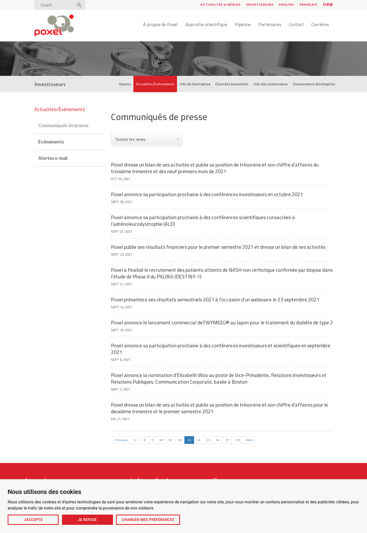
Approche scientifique (206, 25)
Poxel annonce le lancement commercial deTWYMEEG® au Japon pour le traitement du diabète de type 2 (222, 322)
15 (208, 440)
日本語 (328, 4)
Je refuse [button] (87, 520)
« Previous (121, 440)
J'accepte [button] (33, 520)
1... (135, 440)
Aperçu (125, 84)
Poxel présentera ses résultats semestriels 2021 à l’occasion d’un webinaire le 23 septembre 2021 (215, 299)
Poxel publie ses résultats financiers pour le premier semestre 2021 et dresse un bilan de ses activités (218, 247)
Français (308, 4)
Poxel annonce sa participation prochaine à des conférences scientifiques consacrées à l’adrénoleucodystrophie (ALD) (203, 220)
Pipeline (243, 25)
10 (160, 440)
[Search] (55, 5)
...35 (237, 440)
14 (198, 440)
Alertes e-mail (53, 158)
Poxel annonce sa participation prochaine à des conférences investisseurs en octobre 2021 (207, 194)
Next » (250, 440)
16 (217, 440)
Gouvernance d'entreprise (314, 84)
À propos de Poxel (160, 25)
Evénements (51, 142)
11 (170, 440)
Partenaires (269, 25)
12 (179, 440)
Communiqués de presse (63, 125)
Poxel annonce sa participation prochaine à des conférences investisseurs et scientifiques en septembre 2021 (220, 349)
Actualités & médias (220, 4)
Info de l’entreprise (195, 84)
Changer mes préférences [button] (148, 520)
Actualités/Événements (155, 84)
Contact (296, 25)
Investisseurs (259, 4)
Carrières (320, 25)
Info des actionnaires (271, 84)
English (286, 4)
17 (227, 440)
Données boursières (232, 84)
